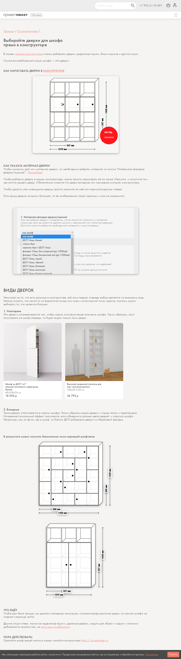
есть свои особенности (55, 627)
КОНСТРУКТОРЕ (54, 71)
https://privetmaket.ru (94, 640)
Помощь (9, 31)
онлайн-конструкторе (29, 54)
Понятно (173, 654)
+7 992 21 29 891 (150, 5)
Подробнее (35, 172)
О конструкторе (27, 31)
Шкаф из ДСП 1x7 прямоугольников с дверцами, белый (22, 387)
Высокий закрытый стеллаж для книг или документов (84, 385)
